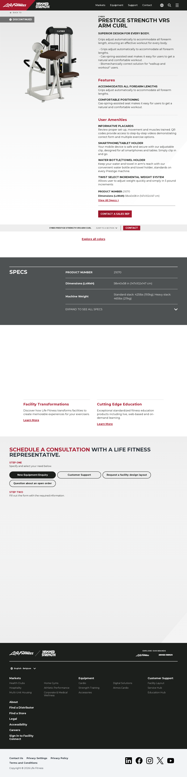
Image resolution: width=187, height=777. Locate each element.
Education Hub (157, 692)
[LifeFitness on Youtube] (170, 761)
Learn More (31, 420)
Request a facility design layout (127, 475)
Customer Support (79, 475)
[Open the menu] (177, 5)
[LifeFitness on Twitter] (160, 761)
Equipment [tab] (116, 5)
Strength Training (89, 687)
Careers (14, 730)
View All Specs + (108, 200)
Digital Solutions (122, 683)
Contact (147, 5)
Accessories (85, 692)
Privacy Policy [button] (59, 758)
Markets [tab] (100, 5)
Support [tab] (133, 5)
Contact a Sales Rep (115, 214)
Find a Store (17, 713)
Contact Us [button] (16, 758)
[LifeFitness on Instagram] (149, 761)
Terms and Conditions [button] (23, 763)
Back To (15, 13)
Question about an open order (32, 483)
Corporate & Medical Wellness (56, 694)
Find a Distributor (21, 707)
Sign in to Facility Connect (21, 737)
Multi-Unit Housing (20, 692)
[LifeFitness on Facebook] (139, 761)
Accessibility (18, 724)
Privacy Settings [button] (37, 758)
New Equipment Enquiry (32, 475)
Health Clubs (17, 683)
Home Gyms (51, 683)
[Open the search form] (169, 5)
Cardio (82, 683)
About (13, 702)
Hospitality (15, 687)
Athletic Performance (56, 687)
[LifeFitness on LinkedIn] (128, 761)
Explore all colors (93, 239)
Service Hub (155, 687)
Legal (13, 718)
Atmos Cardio (121, 687)
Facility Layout (156, 683)
